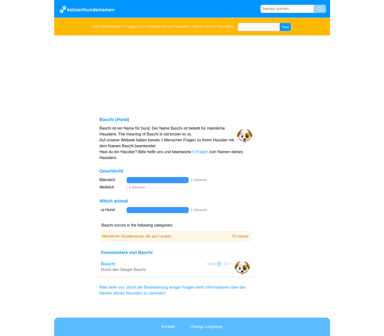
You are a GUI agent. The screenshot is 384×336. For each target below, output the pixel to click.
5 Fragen (200, 152)
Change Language (206, 326)
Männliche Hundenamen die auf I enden (175, 236)
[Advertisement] (192, 72)
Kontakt (168, 326)
